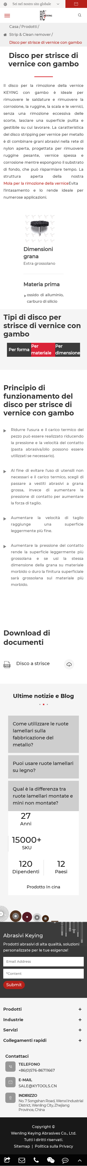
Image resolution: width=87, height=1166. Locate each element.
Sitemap (22, 1146)
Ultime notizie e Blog (43, 699)
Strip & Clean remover (30, 34)
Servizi (10, 1030)
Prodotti (29, 26)
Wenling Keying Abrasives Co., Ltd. (43, 1133)
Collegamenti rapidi (24, 1040)
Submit (14, 984)
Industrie (13, 1019)
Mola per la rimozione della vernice (36, 183)
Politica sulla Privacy (54, 1146)
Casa (14, 26)
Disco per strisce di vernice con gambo (45, 42)
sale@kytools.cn (38, 1086)
